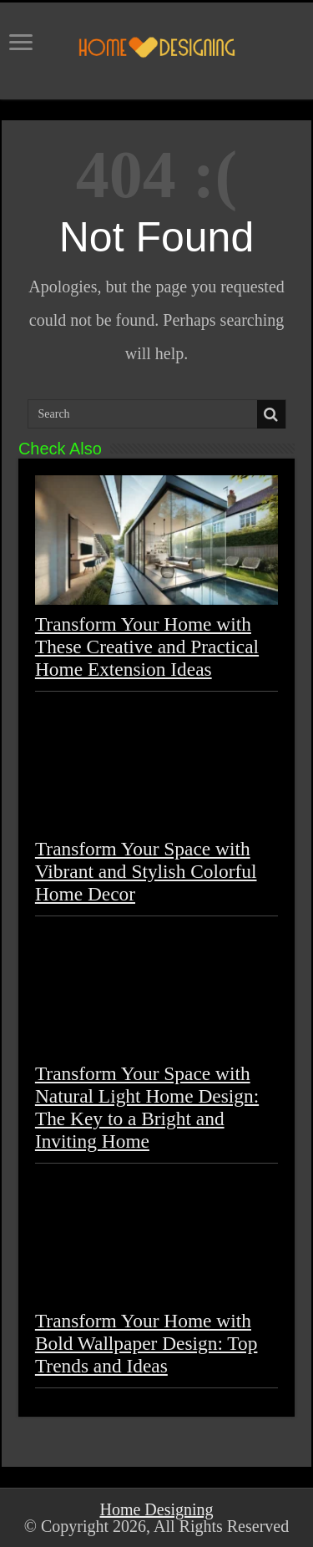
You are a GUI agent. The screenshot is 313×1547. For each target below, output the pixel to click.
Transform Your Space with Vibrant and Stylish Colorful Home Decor (146, 871)
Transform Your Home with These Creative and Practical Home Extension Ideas (147, 646)
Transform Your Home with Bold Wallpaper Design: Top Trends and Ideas (146, 1343)
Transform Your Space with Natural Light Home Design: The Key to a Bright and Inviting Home (147, 1107)
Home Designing (156, 1509)
